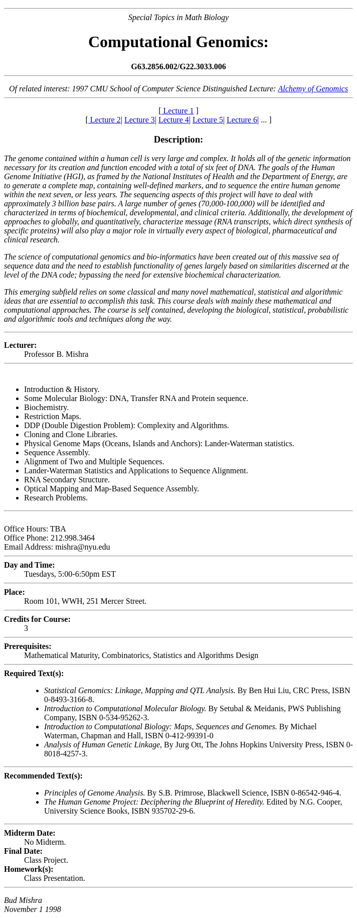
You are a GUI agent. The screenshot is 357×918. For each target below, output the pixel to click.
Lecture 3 (139, 119)
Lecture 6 (242, 119)
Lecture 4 (173, 119)
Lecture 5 (208, 119)
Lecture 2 (104, 119)
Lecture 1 (177, 110)
